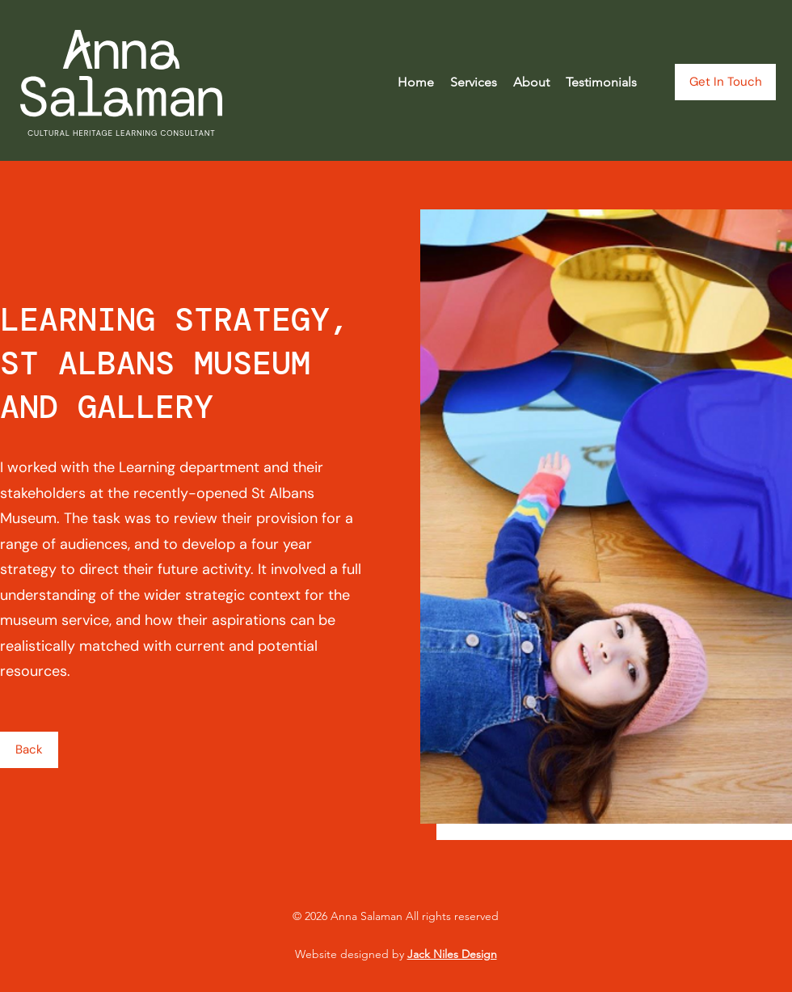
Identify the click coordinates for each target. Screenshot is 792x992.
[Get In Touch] (725, 82)
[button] (473, 82)
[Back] (29, 750)
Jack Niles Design (452, 954)
